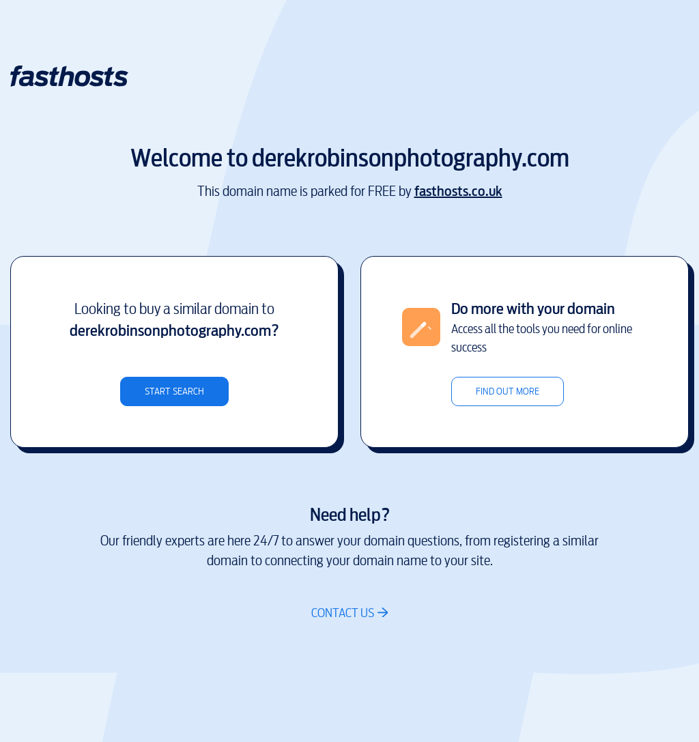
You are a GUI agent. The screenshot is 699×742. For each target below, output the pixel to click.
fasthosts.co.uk (458, 191)
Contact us (342, 612)
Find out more (507, 391)
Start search (174, 391)
